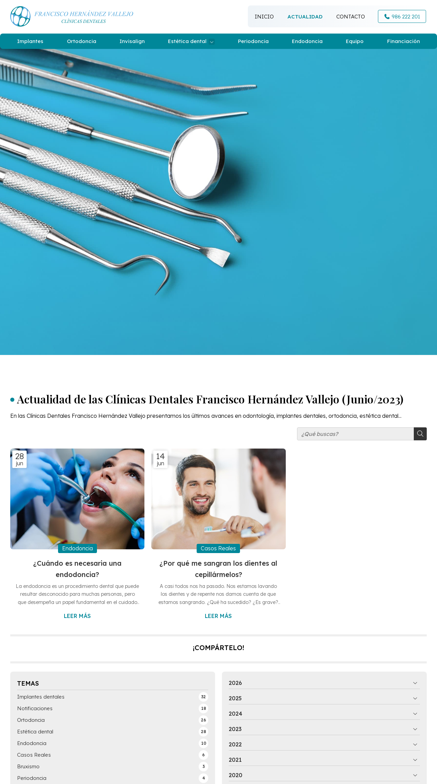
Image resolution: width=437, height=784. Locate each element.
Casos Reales (218, 548)
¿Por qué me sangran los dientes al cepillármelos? (218, 569)
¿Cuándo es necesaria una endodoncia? (77, 569)
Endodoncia (77, 548)
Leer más (77, 616)
